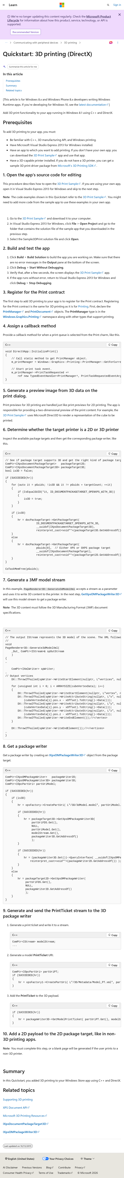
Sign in (117, 4)
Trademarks (64, 1172)
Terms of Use (46, 1172)
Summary (11, 85)
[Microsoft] (62, 5)
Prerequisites (13, 80)
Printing (83, 306)
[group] (62, 366)
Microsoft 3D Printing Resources (24, 1116)
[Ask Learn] (111, 43)
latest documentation (92, 104)
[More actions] (118, 43)
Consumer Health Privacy (17, 1172)
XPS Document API (15, 1107)
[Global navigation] (3, 5)
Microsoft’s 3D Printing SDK (75, 165)
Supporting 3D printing (18, 1099)
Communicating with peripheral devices (36, 42)
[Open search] (108, 5)
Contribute (64, 1167)
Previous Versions (32, 1167)
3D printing (70, 42)
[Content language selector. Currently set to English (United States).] (20, 1159)
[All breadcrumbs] (6, 43)
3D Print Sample (43, 155)
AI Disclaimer (10, 1167)
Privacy (79, 1167)
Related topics (14, 90)
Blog (48, 1167)
